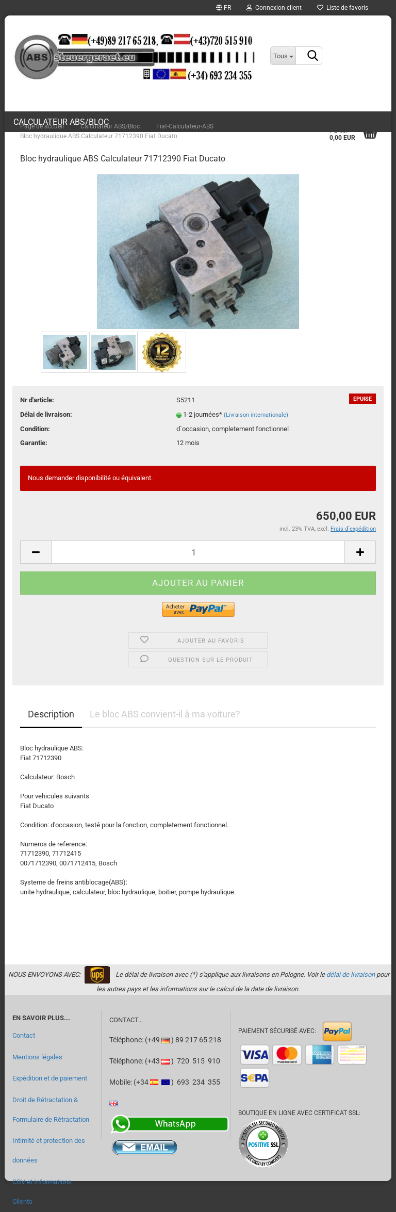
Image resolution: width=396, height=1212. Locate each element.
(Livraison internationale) (256, 415)
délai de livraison (350, 974)
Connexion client (274, 7)
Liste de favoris (342, 7)
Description (51, 714)
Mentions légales (37, 1057)
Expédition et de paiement (49, 1078)
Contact (23, 1035)
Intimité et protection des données (48, 1150)
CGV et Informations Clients (42, 1191)
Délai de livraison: (46, 414)
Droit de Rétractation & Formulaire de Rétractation (50, 1109)
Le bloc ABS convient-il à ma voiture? (165, 714)
